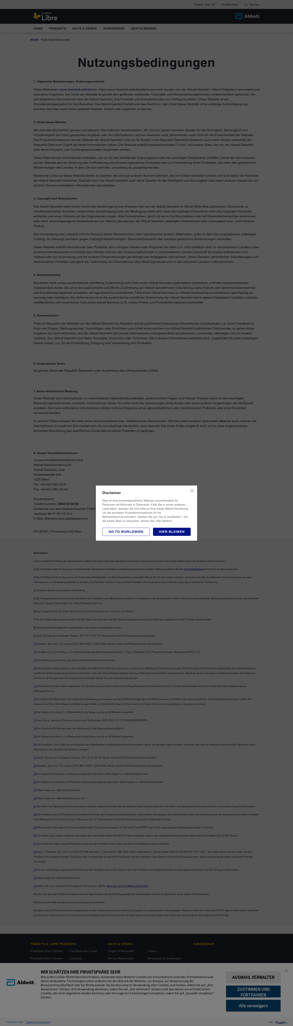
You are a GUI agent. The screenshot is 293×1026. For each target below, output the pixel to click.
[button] (172, 532)
